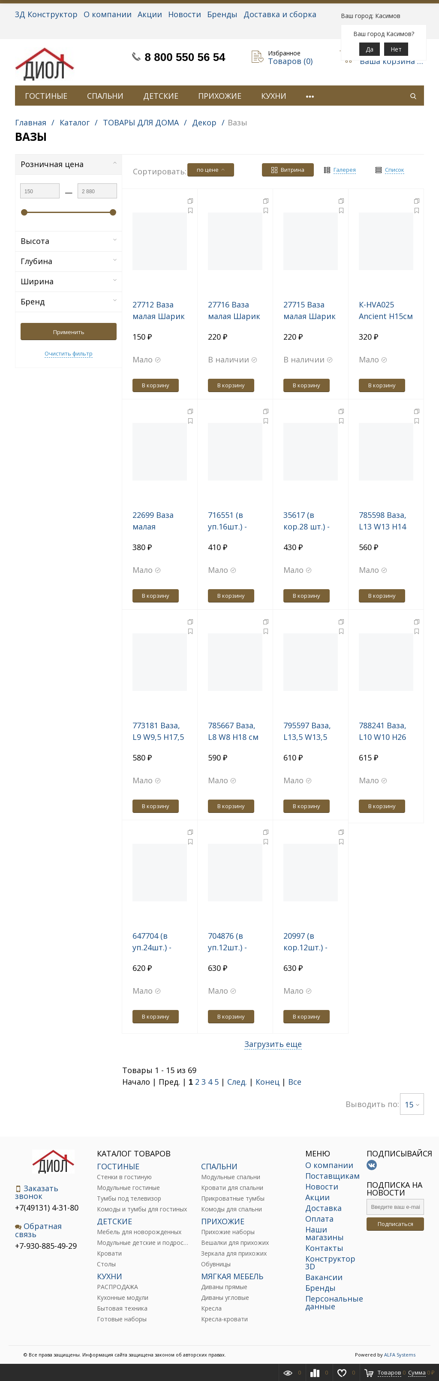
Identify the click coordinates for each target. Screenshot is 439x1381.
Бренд (69, 301)
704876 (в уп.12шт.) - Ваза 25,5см (230, 947)
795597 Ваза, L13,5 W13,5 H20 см (307, 737)
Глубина (69, 261)
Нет (396, 49)
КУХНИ (273, 96)
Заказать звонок (36, 1192)
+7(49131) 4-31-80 (46, 1207)
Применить (68, 332)
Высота (69, 241)
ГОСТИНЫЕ (46, 96)
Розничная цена (69, 164)
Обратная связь (38, 1230)
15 (412, 1104)
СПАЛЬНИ (105, 96)
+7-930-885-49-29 (46, 1246)
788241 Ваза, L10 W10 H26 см (382, 737)
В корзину (155, 385)
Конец (268, 1082)
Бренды (222, 14)
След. (237, 1082)
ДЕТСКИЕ (160, 96)
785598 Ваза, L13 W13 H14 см (382, 526)
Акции (150, 14)
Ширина (69, 281)
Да (369, 49)
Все (294, 1082)
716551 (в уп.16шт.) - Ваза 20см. (228, 526)
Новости (184, 14)
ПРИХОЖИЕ (219, 96)
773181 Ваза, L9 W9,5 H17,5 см (158, 737)
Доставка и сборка (280, 14)
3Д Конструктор (46, 14)
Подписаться (395, 1224)
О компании (108, 14)
